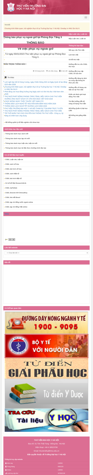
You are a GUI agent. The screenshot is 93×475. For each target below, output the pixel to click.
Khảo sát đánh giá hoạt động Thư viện (77, 95)
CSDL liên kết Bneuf (12, 197)
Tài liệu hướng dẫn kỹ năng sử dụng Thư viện (77, 102)
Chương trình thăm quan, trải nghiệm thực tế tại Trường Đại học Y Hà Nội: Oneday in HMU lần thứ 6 (42, 28)
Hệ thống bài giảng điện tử (77, 116)
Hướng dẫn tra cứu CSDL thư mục (78, 65)
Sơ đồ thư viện (74, 59)
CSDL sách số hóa (12, 164)
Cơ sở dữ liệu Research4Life (15, 183)
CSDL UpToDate (11, 188)
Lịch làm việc (73, 55)
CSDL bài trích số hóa (13, 169)
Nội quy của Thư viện (76, 50)
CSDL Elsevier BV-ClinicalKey (16, 193)
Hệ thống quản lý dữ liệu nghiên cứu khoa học (22, 122)
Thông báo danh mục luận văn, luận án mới (21, 143)
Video (7, 214)
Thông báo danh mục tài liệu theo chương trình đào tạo (25, 148)
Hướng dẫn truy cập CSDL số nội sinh (76, 72)
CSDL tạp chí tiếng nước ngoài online (19, 202)
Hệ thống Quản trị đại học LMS (78, 109)
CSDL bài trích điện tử (13, 178)
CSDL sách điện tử (12, 174)
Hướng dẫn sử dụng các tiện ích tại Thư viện (78, 88)
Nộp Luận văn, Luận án (77, 38)
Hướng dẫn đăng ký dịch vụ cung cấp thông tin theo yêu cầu (78, 80)
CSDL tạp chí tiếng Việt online (16, 207)
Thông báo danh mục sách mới (16, 134)
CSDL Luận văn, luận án (14, 159)
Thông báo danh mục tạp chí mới (17, 138)
